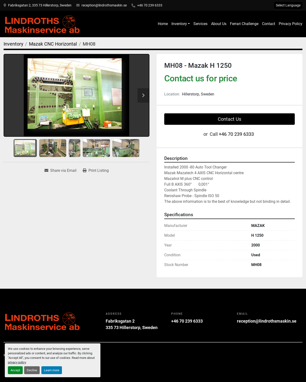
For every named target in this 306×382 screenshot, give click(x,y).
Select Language (288, 5)
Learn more (51, 370)
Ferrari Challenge (244, 23)
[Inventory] (13, 44)
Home (163, 23)
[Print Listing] (96, 170)
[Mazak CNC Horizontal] (53, 44)
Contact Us (229, 119)
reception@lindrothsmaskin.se (104, 5)
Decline (32, 370)
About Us (218, 23)
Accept (15, 370)
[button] (180, 24)
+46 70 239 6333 (149, 5)
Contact (268, 23)
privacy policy (17, 362)
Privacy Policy (290, 23)
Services (200, 23)
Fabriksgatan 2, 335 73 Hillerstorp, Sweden (39, 5)
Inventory (179, 23)
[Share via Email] (60, 170)
